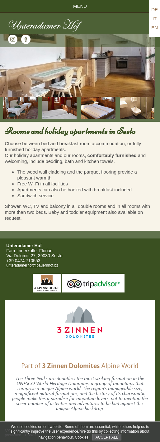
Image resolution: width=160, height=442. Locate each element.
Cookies (81, 437)
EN (154, 27)
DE (154, 9)
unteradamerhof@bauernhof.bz (32, 265)
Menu (80, 6)
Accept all (107, 437)
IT (155, 18)
